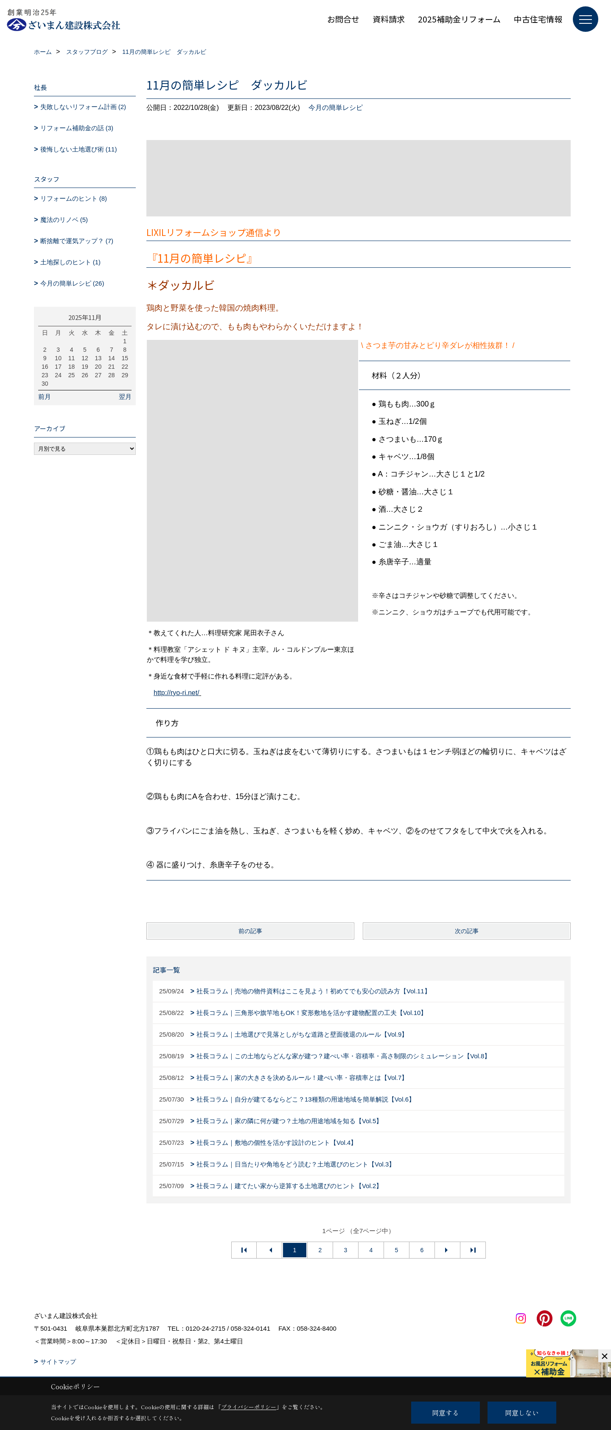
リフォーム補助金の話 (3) (77, 128)
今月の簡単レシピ (335, 107)
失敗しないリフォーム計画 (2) (83, 106)
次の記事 (467, 931)
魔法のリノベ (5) (64, 219)
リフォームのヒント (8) (73, 198)
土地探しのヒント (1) (70, 262)
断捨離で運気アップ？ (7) (77, 240)
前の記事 (250, 931)
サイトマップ (58, 1361)
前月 (44, 396)
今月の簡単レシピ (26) (72, 283)
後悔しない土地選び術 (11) (78, 149)
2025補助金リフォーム (459, 19)
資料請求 (389, 19)
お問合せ (343, 19)
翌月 (125, 396)
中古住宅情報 (538, 19)
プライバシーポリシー (248, 1407)
